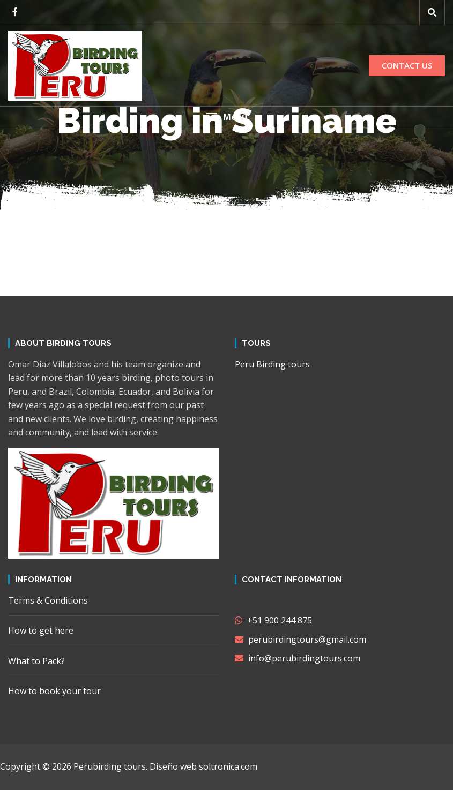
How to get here (40, 630)
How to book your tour (54, 691)
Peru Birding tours (272, 364)
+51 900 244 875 (273, 620)
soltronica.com (228, 766)
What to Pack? (36, 661)
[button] (226, 117)
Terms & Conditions (48, 600)
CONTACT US (407, 65)
